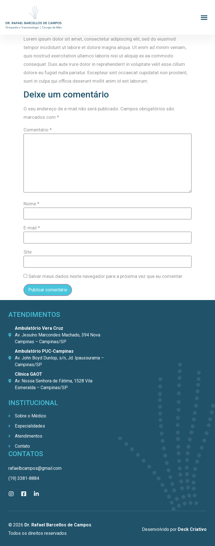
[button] (203, 17)
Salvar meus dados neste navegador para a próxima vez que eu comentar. (105, 276)
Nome (31, 203)
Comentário (38, 129)
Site (28, 252)
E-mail (32, 228)
